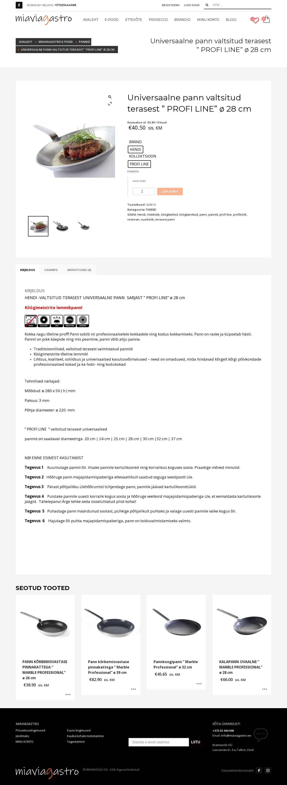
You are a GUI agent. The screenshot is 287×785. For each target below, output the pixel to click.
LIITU (195, 742)
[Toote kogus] (144, 191)
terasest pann (165, 219)
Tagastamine (76, 742)
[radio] (135, 149)
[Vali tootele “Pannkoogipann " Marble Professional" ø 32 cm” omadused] (199, 684)
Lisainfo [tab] (51, 270)
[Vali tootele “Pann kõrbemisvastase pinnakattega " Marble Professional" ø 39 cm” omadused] (133, 689)
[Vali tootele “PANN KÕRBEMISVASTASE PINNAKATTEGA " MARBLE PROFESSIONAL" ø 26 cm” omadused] (67, 695)
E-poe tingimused (79, 730)
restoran (133, 219)
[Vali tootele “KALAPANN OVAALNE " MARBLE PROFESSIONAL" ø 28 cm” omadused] (264, 689)
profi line (226, 214)
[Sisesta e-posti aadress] (158, 742)
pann (203, 214)
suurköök (147, 219)
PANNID (151, 210)
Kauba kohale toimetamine (85, 736)
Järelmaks (22, 736)
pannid (213, 214)
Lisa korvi (170, 191)
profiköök (239, 214)
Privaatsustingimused (30, 730)
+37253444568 (65, 5)
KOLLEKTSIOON (142, 156)
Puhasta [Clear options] (133, 171)
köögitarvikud (188, 214)
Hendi (141, 214)
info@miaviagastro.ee (236, 735)
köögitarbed (169, 214)
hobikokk (153, 214)
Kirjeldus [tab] (27, 270)
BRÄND (135, 142)
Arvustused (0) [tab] (79, 270)
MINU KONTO (24, 742)
